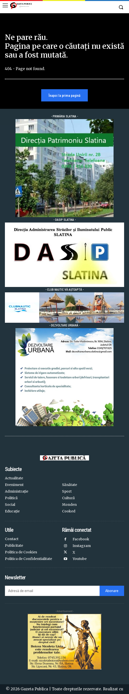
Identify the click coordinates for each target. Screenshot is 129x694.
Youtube (80, 559)
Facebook (81, 539)
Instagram (82, 546)
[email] (52, 591)
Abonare (111, 591)
